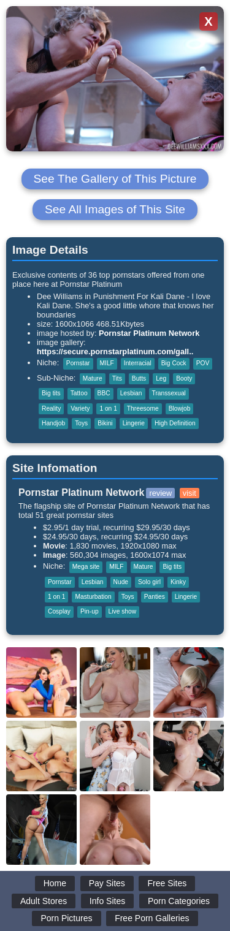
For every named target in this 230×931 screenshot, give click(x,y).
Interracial (137, 363)
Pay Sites (107, 883)
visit (189, 493)
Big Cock (173, 363)
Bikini (105, 423)
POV (203, 363)
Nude (120, 582)
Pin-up (89, 611)
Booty (184, 378)
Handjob (53, 423)
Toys (81, 423)
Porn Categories (179, 901)
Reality (51, 408)
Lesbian (131, 393)
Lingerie (134, 423)
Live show (123, 611)
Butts (139, 378)
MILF (107, 363)
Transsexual (169, 393)
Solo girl (149, 582)
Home (55, 883)
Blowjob (180, 408)
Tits (117, 378)
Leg (161, 378)
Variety (80, 408)
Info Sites (107, 901)
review (160, 493)
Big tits (51, 393)
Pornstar (78, 363)
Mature (92, 378)
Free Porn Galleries (152, 918)
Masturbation (93, 596)
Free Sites (166, 883)
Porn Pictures (66, 918)
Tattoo (79, 393)
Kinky (178, 582)
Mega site (85, 566)
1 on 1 (108, 408)
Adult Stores (43, 901)
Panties (154, 596)
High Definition (175, 423)
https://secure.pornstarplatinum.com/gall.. (115, 351)
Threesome (143, 408)
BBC (104, 393)
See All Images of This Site (115, 209)
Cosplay (59, 611)
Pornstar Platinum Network (149, 333)
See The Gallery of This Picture (115, 178)
